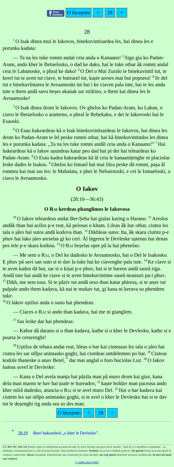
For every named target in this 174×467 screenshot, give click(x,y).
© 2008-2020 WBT (87, 462)
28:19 (23, 433)
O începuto (78, 12)
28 (110, 12)
